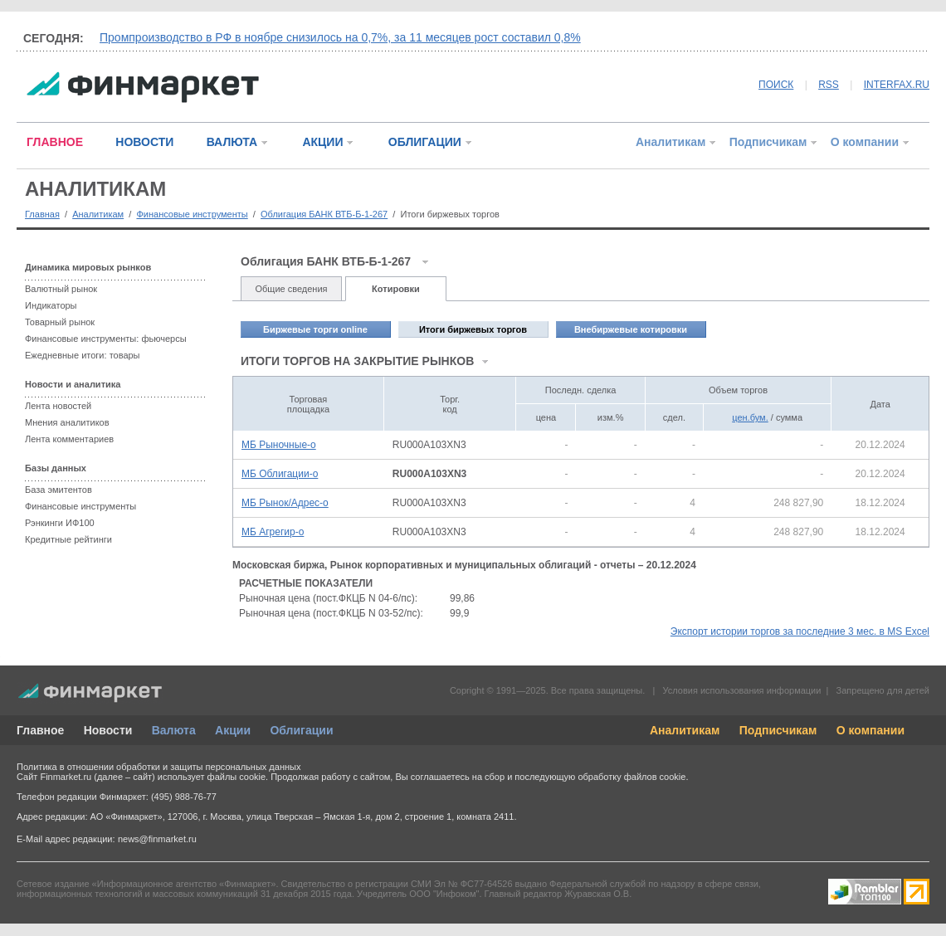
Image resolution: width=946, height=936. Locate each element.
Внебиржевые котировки (630, 329)
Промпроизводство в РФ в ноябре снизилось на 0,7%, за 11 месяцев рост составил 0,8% (340, 37)
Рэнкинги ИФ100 (60, 523)
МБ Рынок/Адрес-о (285, 503)
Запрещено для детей (882, 690)
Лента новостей (58, 406)
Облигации (301, 730)
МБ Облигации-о (279, 474)
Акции (233, 730)
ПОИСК (775, 84)
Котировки (396, 289)
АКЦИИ (322, 142)
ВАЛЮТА (232, 142)
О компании (865, 142)
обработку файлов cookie (631, 777)
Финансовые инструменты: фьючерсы (106, 339)
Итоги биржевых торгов (473, 329)
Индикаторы (51, 305)
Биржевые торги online (315, 329)
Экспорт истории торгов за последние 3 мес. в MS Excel (799, 631)
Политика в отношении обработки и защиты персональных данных (158, 767)
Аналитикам (670, 142)
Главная (42, 214)
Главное (40, 730)
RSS (828, 84)
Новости (108, 730)
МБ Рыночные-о (278, 445)
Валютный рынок (61, 289)
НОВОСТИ (144, 142)
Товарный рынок (60, 322)
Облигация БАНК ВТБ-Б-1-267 (324, 214)
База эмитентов (58, 490)
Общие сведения (291, 289)
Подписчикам (768, 142)
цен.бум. (750, 417)
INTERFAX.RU (896, 84)
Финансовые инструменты (191, 214)
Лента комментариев (69, 439)
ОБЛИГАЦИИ (424, 142)
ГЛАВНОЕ (55, 142)
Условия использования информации (741, 690)
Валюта (174, 730)
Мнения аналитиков (67, 422)
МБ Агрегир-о (272, 532)
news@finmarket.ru (157, 839)
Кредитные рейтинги (68, 539)
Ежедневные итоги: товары (82, 355)
